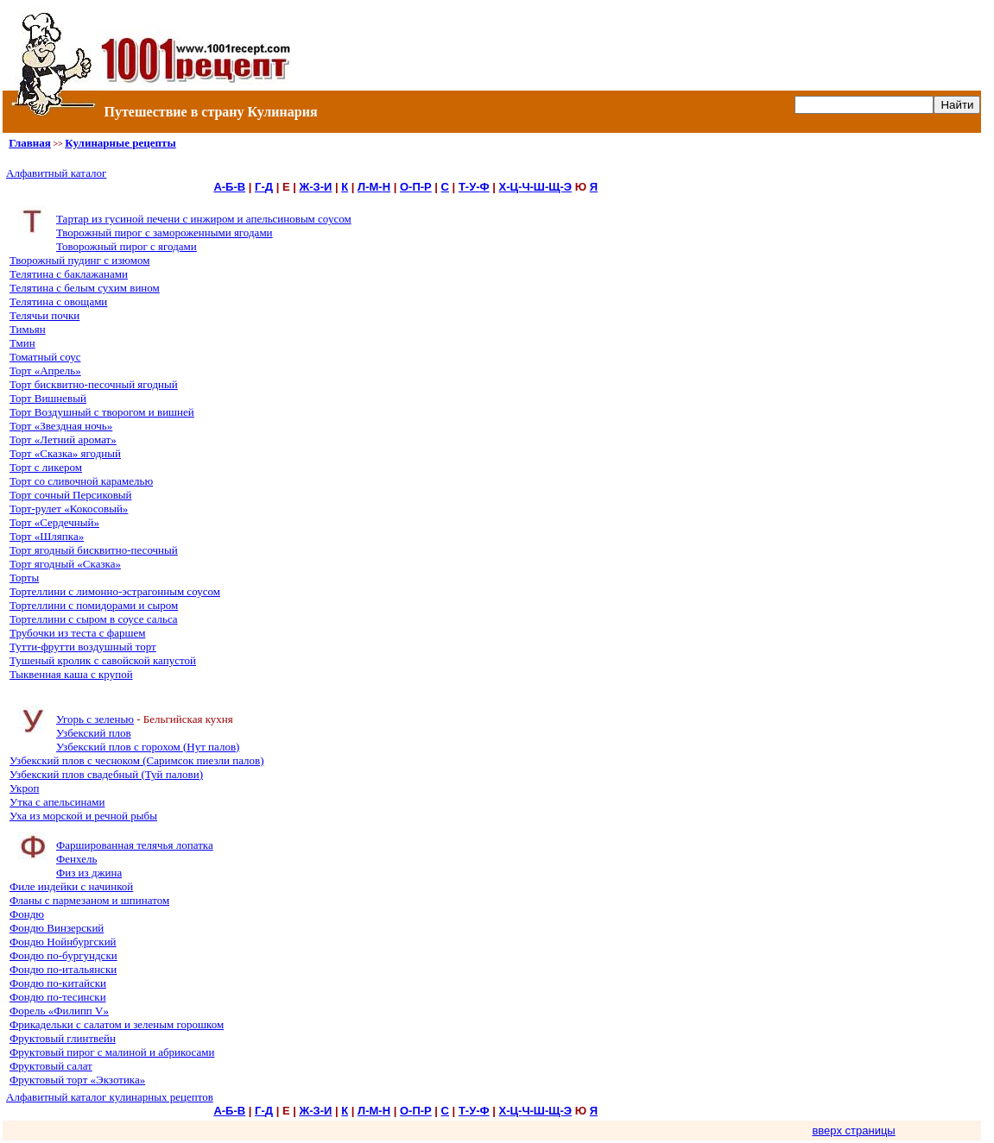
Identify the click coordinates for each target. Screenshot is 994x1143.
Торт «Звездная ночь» (60, 425)
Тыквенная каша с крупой (71, 674)
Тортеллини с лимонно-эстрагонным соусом (114, 591)
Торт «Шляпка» (46, 536)
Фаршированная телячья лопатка (134, 844)
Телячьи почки (44, 315)
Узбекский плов (93, 732)
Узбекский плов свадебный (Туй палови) (106, 774)
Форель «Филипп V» (59, 1010)
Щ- (556, 186)
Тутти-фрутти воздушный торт (82, 646)
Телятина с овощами (58, 301)
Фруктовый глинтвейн (62, 1038)
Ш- (541, 186)
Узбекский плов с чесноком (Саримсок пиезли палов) (136, 760)
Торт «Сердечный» (54, 522)
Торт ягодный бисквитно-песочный (93, 549)
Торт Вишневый (47, 398)
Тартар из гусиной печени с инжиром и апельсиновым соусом (203, 218)
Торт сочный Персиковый (70, 494)
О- (406, 186)
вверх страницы (853, 1130)
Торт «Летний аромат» (63, 439)
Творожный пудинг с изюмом (79, 260)
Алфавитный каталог (56, 172)
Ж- (306, 186)
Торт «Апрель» (45, 370)
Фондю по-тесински (57, 996)
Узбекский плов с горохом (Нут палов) (147, 746)
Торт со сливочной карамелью (81, 480)
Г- (260, 186)
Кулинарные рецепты (120, 142)
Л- (363, 186)
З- (318, 186)
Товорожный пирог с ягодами (126, 246)
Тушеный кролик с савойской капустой (102, 660)
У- (474, 186)
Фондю (26, 913)
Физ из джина (89, 872)
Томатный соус (44, 356)
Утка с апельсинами (56, 801)
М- (375, 186)
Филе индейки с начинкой (71, 886)
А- (219, 186)
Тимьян (27, 329)
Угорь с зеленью (95, 719)
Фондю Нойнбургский (63, 941)
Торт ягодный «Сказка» (65, 563)
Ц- (516, 186)
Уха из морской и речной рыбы (83, 815)
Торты (24, 577)
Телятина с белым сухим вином (84, 287)
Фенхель (76, 858)
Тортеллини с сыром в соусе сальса (93, 618)
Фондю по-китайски (57, 983)
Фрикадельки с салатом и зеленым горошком (116, 1024)
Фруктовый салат (50, 1065)
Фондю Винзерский (56, 927)
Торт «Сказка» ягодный (65, 453)
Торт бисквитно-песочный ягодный (93, 384)
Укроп (24, 788)
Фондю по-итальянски (63, 969)
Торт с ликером (45, 467)
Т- (464, 186)
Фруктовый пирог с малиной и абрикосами (111, 1052)
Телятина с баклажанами (68, 273)
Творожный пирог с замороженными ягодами (164, 232)
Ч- (527, 186)
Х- (504, 186)
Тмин (22, 342)
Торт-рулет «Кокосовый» (68, 508)
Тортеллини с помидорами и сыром (93, 605)
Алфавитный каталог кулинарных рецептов (109, 1096)
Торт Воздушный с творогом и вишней (101, 411)
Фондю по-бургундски (63, 955)
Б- (231, 186)
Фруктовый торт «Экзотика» (77, 1079)
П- (418, 186)
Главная (30, 142)
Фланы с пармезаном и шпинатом (89, 900)
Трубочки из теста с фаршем (77, 632)
